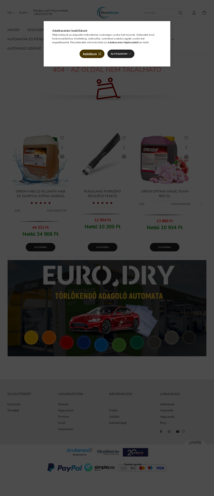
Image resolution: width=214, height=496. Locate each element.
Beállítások (90, 54)
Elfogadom (119, 54)
